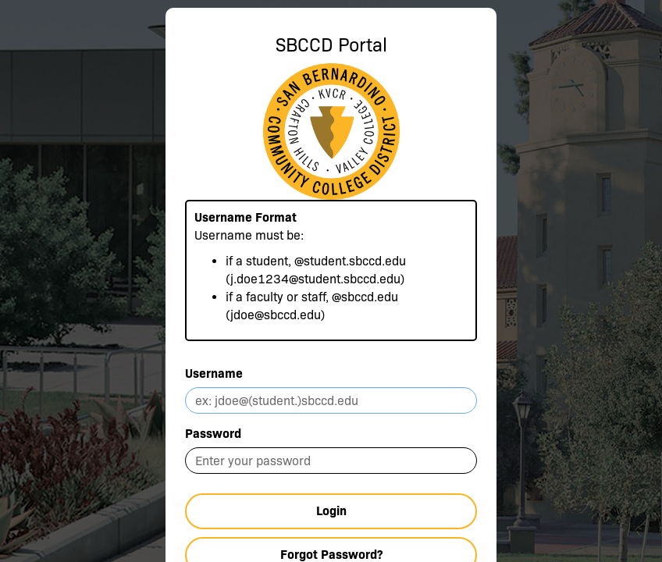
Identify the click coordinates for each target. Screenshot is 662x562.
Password (213, 433)
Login (331, 510)
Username (214, 373)
